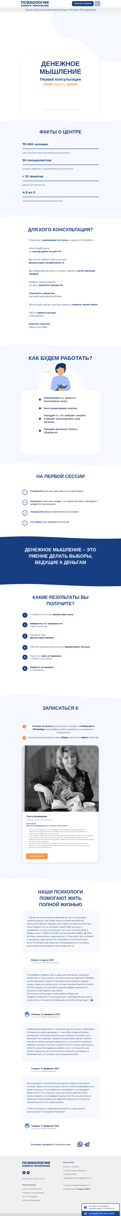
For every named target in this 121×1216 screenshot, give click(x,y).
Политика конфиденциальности (77, 1185)
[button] (83, 3)
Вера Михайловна (49, 1071)
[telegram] (28, 1172)
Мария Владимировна (51, 1017)
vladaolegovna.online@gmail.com (77, 1178)
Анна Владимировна (50, 963)
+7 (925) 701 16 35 (69, 1174)
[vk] (24, 1172)
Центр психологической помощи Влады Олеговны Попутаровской (60, 10)
